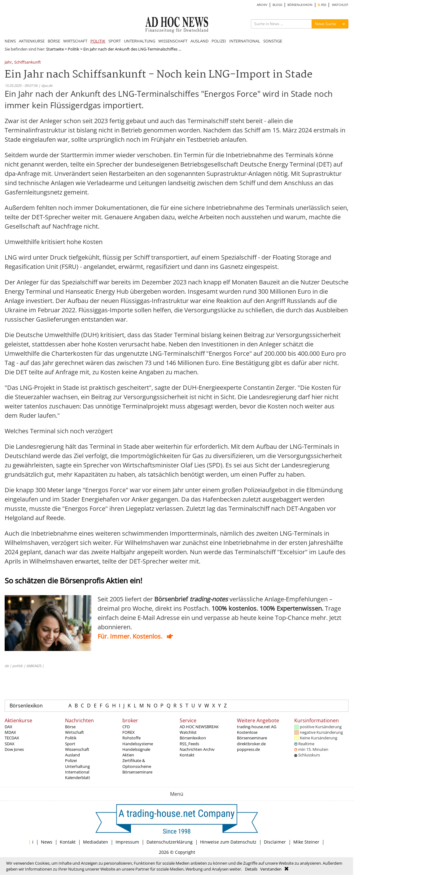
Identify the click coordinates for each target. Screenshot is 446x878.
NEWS (10, 41)
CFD (126, 726)
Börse (70, 726)
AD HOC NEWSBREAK (199, 726)
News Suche (325, 23)
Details (251, 869)
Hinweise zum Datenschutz (228, 842)
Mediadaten (95, 842)
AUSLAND (199, 41)
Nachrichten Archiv (197, 749)
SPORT (114, 41)
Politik (73, 49)
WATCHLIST (340, 5)
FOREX (128, 732)
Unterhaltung (77, 766)
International (77, 772)
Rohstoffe (131, 738)
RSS (322, 5)
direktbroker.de (251, 744)
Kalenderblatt (77, 777)
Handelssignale (136, 749)
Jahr (8, 62)
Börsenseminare (137, 772)
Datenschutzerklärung (169, 842)
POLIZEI (219, 41)
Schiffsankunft (27, 62)
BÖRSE (54, 41)
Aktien (128, 755)
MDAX (10, 732)
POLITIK (97, 41)
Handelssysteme (137, 744)
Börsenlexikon (26, 705)
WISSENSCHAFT (172, 41)
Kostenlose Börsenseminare (252, 735)
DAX (8, 726)
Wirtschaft (74, 732)
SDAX (10, 744)
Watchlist (188, 732)
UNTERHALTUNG (139, 41)
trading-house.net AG (256, 726)
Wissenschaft (77, 749)
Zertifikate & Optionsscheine (136, 763)
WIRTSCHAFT (75, 41)
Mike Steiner (306, 842)
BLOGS (277, 5)
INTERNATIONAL (244, 41)
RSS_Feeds (189, 744)
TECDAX (12, 738)
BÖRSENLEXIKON (300, 5)
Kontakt (187, 755)
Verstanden (271, 869)
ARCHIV (262, 5)
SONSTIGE (272, 41)
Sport (70, 744)
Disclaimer (275, 842)
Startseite (55, 49)
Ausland (72, 755)
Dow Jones (14, 749)
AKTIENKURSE (32, 41)
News (46, 842)
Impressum (127, 842)
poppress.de (248, 749)
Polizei (71, 760)
